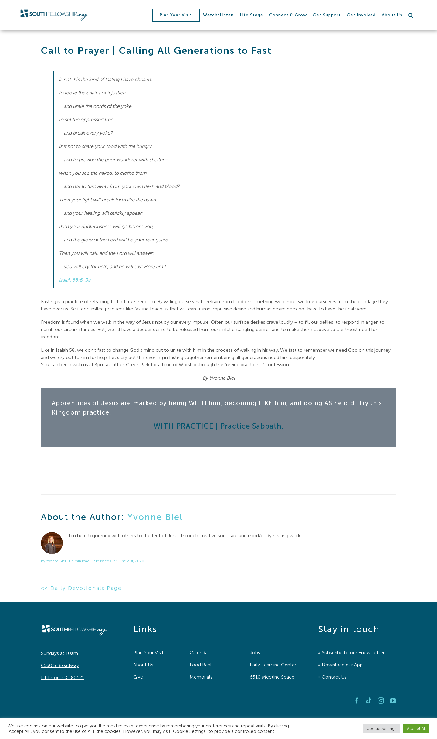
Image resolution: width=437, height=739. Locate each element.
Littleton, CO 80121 (62, 677)
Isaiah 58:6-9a (74, 280)
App (358, 665)
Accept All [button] (416, 728)
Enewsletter (371, 652)
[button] (410, 15)
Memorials (201, 677)
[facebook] (357, 701)
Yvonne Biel (155, 516)
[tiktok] (369, 701)
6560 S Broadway (60, 665)
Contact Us (334, 677)
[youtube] (393, 701)
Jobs (255, 652)
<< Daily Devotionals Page (81, 588)
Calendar (199, 652)
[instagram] (381, 701)
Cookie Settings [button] (381, 728)
